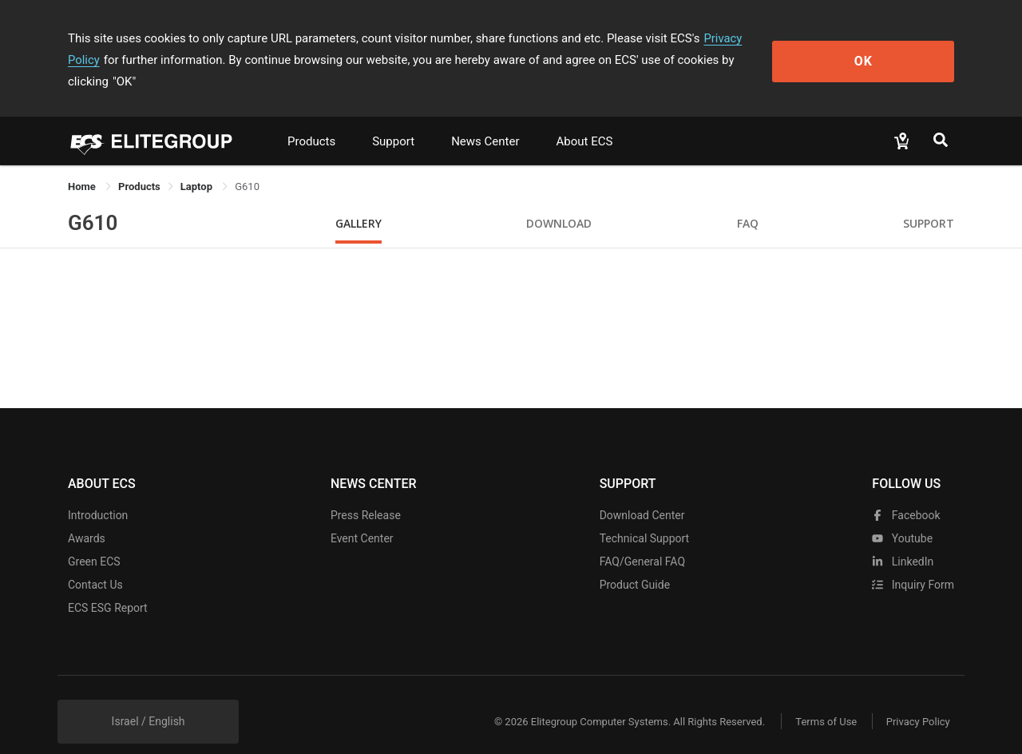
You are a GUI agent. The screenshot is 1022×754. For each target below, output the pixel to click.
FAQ (748, 201)
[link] (139, 165)
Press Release (366, 493)
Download (559, 201)
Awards (86, 516)
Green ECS (94, 540)
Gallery (358, 201)
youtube (902, 516)
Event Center (362, 516)
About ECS (584, 120)
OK (889, 49)
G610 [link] (247, 165)
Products (311, 120)
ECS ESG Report (108, 586)
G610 (92, 201)
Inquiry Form (913, 563)
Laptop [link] (197, 165)
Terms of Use (822, 700)
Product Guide (635, 563)
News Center (485, 120)
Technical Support (645, 516)
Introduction (98, 493)
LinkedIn (902, 540)
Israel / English (148, 699)
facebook (906, 493)
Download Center (642, 493)
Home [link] (83, 165)
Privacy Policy (740, 38)
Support (393, 120)
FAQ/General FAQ (642, 540)
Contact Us (95, 563)
